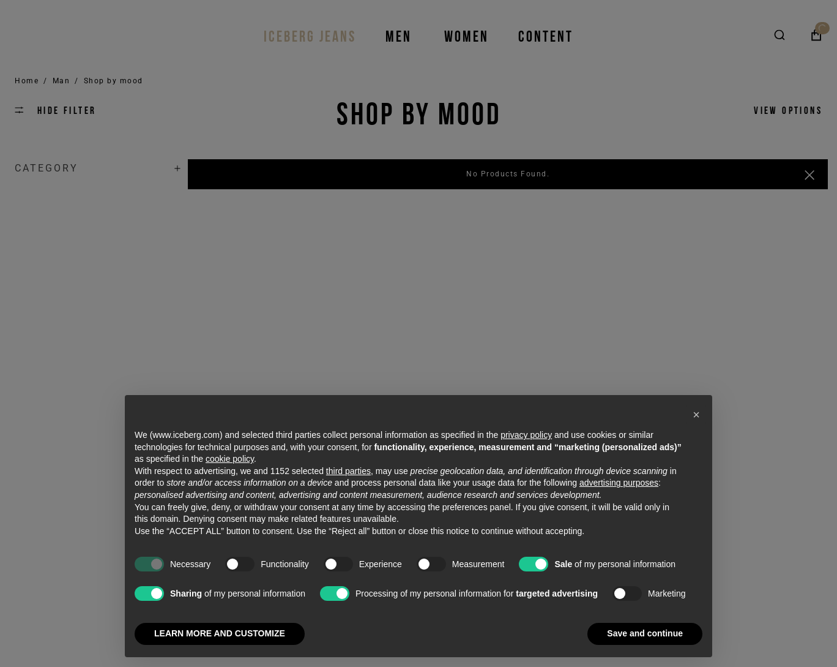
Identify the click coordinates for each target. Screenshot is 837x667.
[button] (696, 414)
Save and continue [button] (645, 633)
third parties (348, 471)
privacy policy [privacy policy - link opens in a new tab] (526, 435)
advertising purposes (618, 483)
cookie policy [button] (230, 459)
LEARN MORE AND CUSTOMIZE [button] (219, 633)
